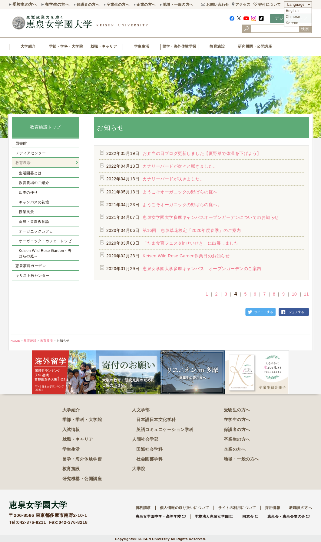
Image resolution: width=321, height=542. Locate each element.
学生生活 (141, 46)
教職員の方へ (300, 508)
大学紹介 (28, 46)
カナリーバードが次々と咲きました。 (180, 166)
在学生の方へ (57, 4)
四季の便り (28, 192)
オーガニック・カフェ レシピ (45, 241)
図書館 (21, 143)
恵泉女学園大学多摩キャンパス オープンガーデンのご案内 (202, 268)
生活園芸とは (30, 173)
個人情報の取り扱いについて (184, 508)
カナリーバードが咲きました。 (173, 178)
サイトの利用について (237, 508)
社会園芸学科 (149, 459)
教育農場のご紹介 (34, 183)
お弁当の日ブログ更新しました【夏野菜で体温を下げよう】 (202, 153)
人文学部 (141, 409)
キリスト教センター (32, 275)
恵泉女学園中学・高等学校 (158, 516)
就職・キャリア (104, 46)
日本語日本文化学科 (156, 419)
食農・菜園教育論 (34, 221)
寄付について (269, 4)
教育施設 (217, 46)
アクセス (242, 4)
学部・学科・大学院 (66, 46)
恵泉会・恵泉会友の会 (286, 516)
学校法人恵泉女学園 (212, 516)
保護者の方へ (88, 4)
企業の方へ (146, 4)
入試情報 (71, 429)
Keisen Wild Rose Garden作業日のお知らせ (186, 255)
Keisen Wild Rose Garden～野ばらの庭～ (45, 253)
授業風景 (26, 212)
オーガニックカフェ (36, 231)
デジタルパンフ (291, 18)
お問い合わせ (217, 4)
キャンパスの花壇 (34, 202)
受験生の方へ (24, 4)
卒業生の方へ (118, 4)
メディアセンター (30, 153)
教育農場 (23, 163)
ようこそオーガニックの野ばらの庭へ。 (182, 204)
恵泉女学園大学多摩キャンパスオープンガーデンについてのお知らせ (211, 217)
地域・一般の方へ (178, 4)
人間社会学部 (145, 439)
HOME (15, 340)
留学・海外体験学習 (179, 46)
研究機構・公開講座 (82, 478)
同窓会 (248, 516)
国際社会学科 (149, 449)
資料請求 (143, 508)
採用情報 (272, 508)
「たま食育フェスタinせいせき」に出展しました (190, 243)
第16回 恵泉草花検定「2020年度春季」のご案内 (192, 230)
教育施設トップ (45, 127)
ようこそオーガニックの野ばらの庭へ (180, 191)
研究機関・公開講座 (255, 46)
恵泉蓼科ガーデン (30, 266)
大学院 (138, 468)
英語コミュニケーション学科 (165, 429)
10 (294, 294)
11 (306, 294)
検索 (305, 28)
